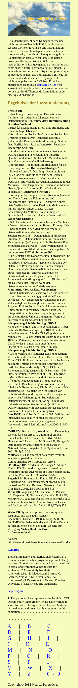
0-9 (55, 673)
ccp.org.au (15, 591)
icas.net (13, 549)
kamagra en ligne (47, 84)
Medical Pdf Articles (46, 19)
